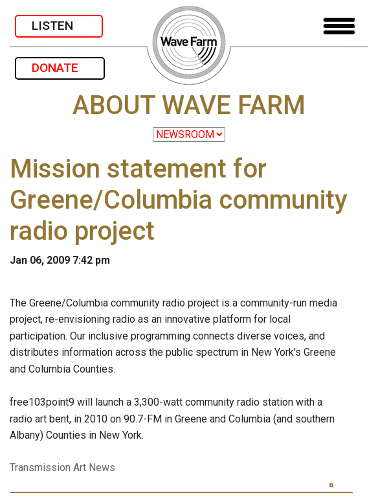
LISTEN (59, 25)
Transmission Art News (62, 467)
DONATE (60, 67)
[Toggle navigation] (339, 26)
